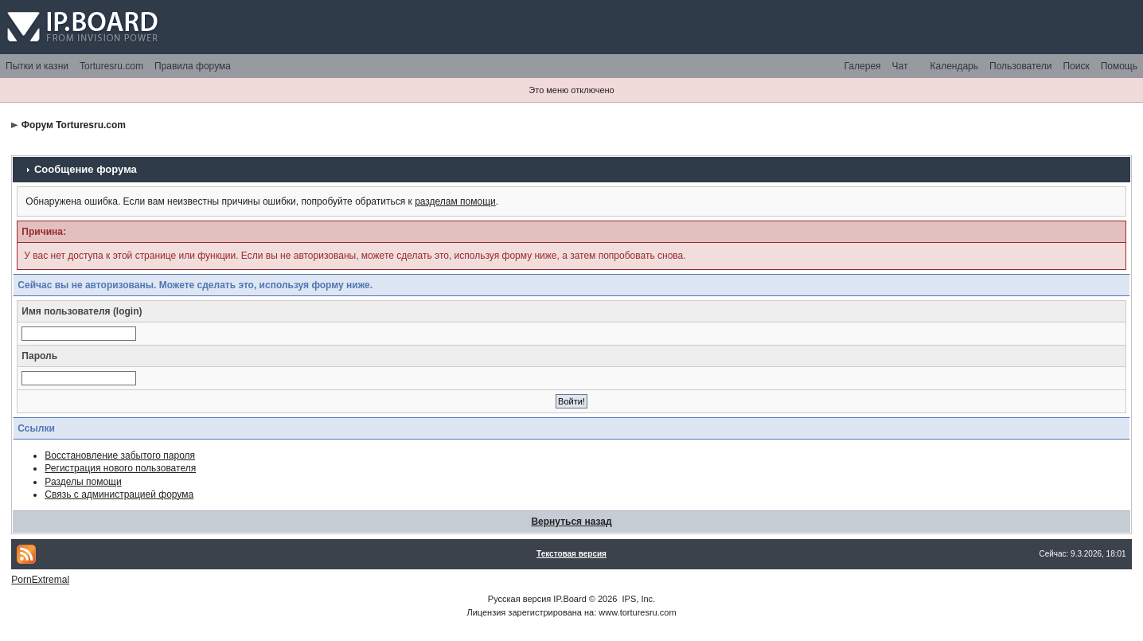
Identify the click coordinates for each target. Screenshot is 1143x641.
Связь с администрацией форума (119, 494)
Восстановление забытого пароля (120, 455)
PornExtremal (40, 579)
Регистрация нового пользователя (120, 468)
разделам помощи (455, 201)
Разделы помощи (83, 481)
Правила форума (192, 66)
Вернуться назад (571, 521)
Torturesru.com (111, 66)
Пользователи (1020, 66)
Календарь (954, 66)
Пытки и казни (37, 66)
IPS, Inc (637, 599)
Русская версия (519, 599)
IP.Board (569, 599)
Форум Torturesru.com (73, 125)
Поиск (1076, 66)
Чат (900, 66)
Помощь (1119, 66)
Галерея (863, 66)
